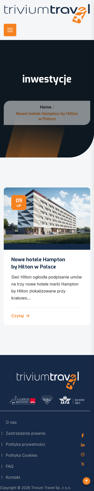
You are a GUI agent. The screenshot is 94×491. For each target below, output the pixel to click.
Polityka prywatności (25, 444)
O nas (11, 422)
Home (45, 107)
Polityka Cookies (21, 455)
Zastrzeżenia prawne (25, 433)
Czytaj (20, 315)
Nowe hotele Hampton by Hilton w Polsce (38, 263)
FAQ (10, 466)
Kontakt (13, 477)
